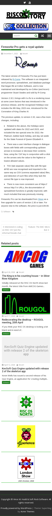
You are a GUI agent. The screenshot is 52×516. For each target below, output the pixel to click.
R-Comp (16, 79)
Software (6, 211)
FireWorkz (41, 211)
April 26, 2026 (8, 272)
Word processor (14, 218)
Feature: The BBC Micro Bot (39, 228)
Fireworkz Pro (6, 215)
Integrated (17, 215)
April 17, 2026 (8, 316)
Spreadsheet (35, 215)
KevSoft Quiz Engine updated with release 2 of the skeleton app (26, 350)
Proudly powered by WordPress (16, 508)
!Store (41, 199)
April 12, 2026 (8, 365)
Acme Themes (27, 511)
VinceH (24, 53)
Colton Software (21, 211)
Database (32, 211)
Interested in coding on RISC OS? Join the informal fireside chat (12, 230)
